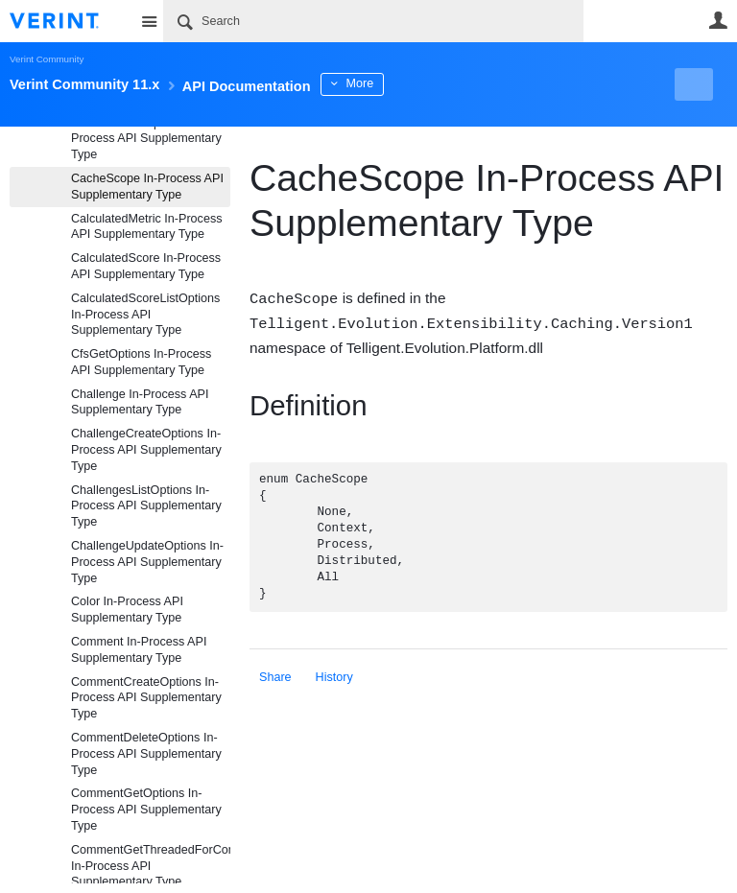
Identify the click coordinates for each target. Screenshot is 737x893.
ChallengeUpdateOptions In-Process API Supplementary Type (147, 562)
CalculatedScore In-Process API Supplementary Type (146, 266)
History (334, 675)
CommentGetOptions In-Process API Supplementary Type (146, 810)
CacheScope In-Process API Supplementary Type (147, 186)
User (717, 20)
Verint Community (46, 59)
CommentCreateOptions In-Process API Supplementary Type (146, 698)
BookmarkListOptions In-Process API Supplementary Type (146, 139)
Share (275, 675)
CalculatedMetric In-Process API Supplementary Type (146, 227)
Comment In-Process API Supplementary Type (138, 650)
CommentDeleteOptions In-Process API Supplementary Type (146, 754)
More (431, 83)
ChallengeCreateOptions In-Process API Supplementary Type (146, 450)
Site (148, 21)
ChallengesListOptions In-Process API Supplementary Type (146, 506)
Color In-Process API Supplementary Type (127, 609)
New (684, 84)
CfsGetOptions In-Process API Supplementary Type (141, 362)
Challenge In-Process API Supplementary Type (140, 402)
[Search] (373, 21)
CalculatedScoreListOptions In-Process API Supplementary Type (145, 315)
